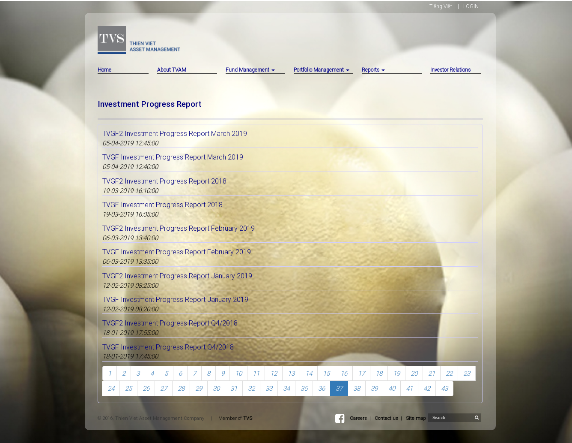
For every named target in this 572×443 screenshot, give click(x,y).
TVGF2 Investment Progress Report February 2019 (178, 228)
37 (339, 388)
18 (378, 373)
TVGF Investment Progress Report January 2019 (175, 299)
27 (163, 388)
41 (409, 388)
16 (343, 373)
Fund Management (250, 69)
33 (268, 388)
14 (308, 373)
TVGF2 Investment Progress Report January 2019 (177, 275)
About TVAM (171, 69)
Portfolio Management (321, 69)
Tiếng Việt (440, 6)
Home (104, 69)
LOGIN (471, 6)
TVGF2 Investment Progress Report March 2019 (174, 133)
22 (449, 373)
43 (444, 388)
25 (128, 388)
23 (466, 373)
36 (321, 388)
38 (356, 388)
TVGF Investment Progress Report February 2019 (176, 251)
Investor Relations (450, 69)
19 (396, 373)
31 (233, 388)
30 (216, 388)
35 (304, 388)
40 (391, 388)
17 (361, 373)
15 (326, 373)
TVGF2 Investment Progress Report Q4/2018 (170, 323)
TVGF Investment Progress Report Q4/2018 (168, 347)
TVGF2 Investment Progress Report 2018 (164, 181)
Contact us (386, 418)
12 (273, 373)
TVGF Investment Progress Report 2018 (162, 204)
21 (431, 373)
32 (251, 388)
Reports (373, 69)
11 (256, 373)
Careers (358, 418)
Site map (416, 418)
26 (146, 388)
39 (374, 388)
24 (110, 388)
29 (198, 388)
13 (291, 373)
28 (181, 388)
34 (286, 388)
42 (426, 388)
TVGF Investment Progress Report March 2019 (172, 157)
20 (414, 373)
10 (238, 373)
